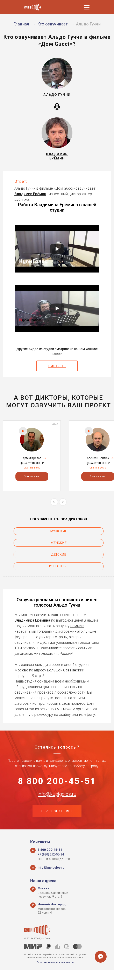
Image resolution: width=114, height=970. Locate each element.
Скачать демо (32, 467)
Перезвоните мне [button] (57, 811)
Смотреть (57, 366)
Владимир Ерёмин (30, 194)
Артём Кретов (31, 458)
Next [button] (63, 502)
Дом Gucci (64, 188)
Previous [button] (54, 502)
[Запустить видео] (57, 249)
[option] (32, 455)
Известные (58, 566)
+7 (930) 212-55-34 (51, 854)
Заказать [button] (31, 476)
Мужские (58, 531)
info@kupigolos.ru (57, 794)
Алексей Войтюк (98, 458)
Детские (58, 555)
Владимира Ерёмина (32, 620)
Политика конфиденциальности (55, 962)
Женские (58, 543)
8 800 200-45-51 (57, 781)
